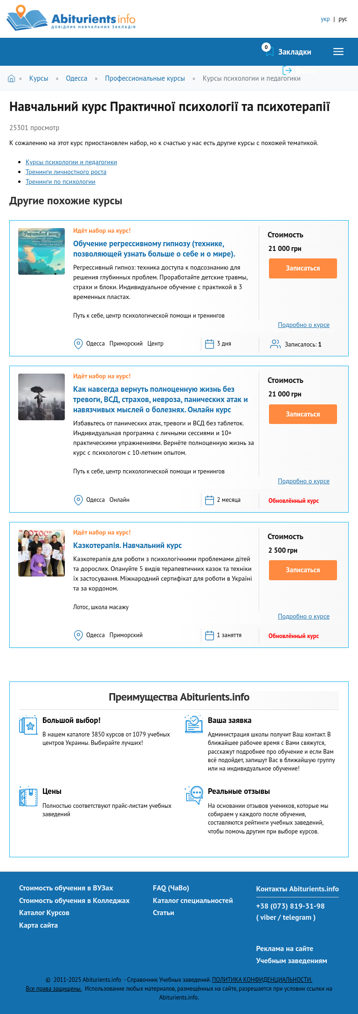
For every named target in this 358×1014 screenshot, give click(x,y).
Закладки (245, 52)
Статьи (163, 912)
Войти (306, 52)
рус (342, 19)
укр (325, 19)
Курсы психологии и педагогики (252, 78)
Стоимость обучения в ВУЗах (66, 887)
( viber (266, 917)
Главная (13, 78)
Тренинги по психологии (61, 181)
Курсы (38, 78)
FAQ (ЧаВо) (171, 887)
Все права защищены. (54, 988)
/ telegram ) (297, 917)
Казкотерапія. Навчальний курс (127, 545)
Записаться (303, 268)
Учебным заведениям (291, 960)
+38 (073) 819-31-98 (290, 905)
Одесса (76, 78)
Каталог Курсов (44, 912)
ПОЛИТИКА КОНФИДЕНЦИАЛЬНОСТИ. (262, 979)
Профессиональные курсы (145, 78)
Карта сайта (38, 925)
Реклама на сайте (285, 948)
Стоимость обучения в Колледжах (74, 900)
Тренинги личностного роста (66, 171)
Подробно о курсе (304, 324)
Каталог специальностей (193, 900)
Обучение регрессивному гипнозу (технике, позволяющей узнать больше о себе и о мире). (154, 248)
